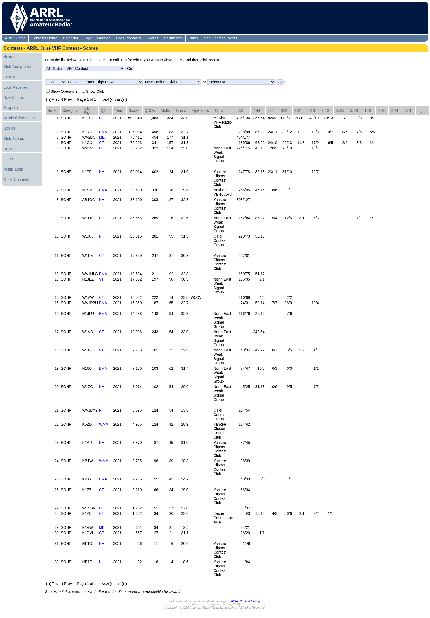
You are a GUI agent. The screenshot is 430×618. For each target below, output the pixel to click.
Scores (153, 38)
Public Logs (13, 169)
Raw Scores (13, 97)
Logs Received (128, 38)
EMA (103, 132)
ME (102, 137)
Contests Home (44, 38)
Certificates (173, 38)
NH (101, 172)
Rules (8, 56)
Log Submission (97, 38)
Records (10, 149)
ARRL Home (15, 38)
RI (101, 236)
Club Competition (17, 66)
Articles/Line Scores (20, 118)
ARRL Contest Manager (247, 601)
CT (101, 118)
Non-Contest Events (220, 38)
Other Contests (16, 179)
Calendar (70, 38)
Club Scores (13, 138)
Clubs (193, 38)
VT (101, 279)
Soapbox (10, 108)
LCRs (8, 159)
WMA (103, 424)
